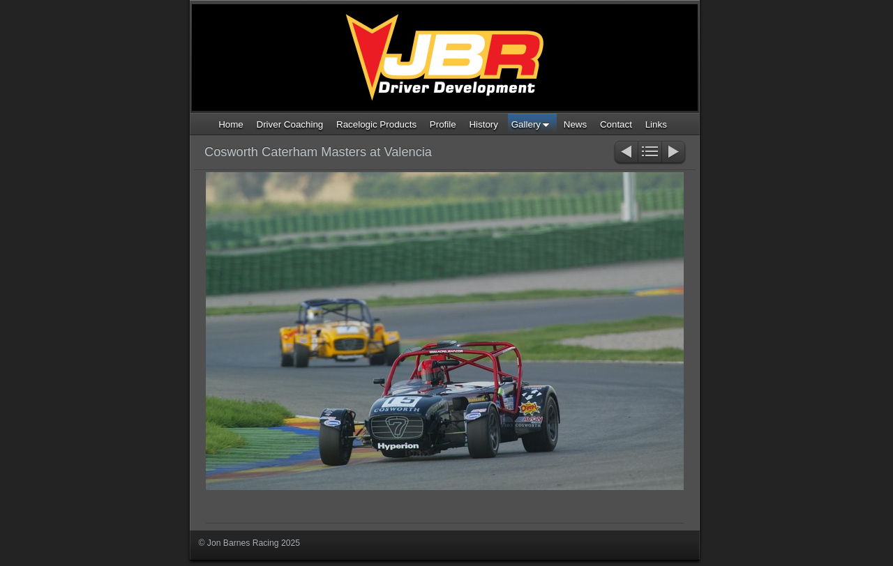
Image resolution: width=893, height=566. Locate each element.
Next (674, 153)
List (650, 153)
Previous (625, 153)
